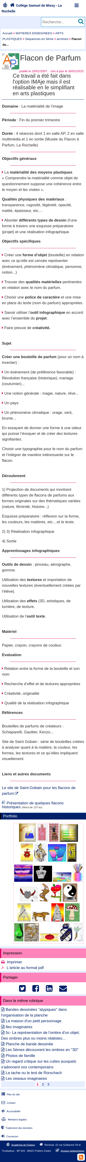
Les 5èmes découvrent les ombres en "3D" (42, 1050)
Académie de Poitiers (23, 1144)
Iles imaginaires (19, 1027)
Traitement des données (16, 1128)
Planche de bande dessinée (29, 1044)
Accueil (7, 33)
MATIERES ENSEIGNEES (34, 33)
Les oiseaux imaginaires (26, 1078)
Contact (7, 1102)
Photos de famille (20, 1056)
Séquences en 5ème (39, 39)
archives (62, 39)
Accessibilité (10, 1111)
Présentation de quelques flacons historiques (33, 805)
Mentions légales (13, 1119)
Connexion (9, 1136)
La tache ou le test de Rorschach (34, 1073)
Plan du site (10, 1094)
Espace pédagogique (72, 1150)
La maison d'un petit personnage (33, 1021)
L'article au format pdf (25, 968)
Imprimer (14, 962)
